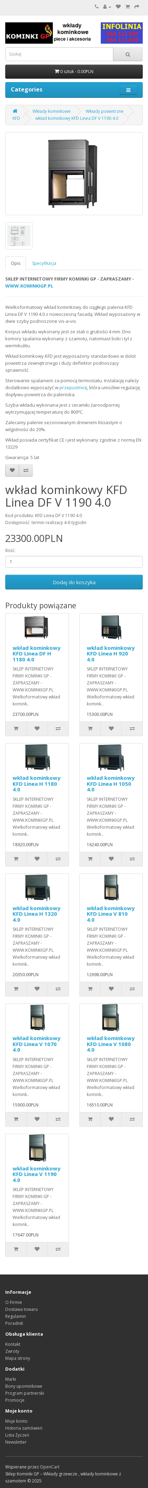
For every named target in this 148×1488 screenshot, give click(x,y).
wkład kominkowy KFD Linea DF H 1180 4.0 (37, 653)
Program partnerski (24, 1393)
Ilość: (10, 550)
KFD (16, 118)
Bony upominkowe (23, 1386)
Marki (10, 1379)
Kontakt (12, 1344)
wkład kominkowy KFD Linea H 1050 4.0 (111, 783)
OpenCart (49, 1467)
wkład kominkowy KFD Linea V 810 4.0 (111, 914)
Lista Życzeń (17, 1435)
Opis (15, 263)
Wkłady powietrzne (105, 111)
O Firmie (13, 1302)
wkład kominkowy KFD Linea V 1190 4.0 (37, 1174)
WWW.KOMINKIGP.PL (29, 286)
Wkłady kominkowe (52, 111)
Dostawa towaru (21, 1309)
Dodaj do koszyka (74, 582)
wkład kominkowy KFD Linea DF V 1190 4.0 (76, 118)
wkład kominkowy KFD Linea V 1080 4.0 (111, 1044)
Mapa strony (17, 1358)
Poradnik (14, 1323)
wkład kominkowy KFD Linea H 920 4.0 (111, 653)
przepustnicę (73, 387)
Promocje (14, 1400)
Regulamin (15, 1316)
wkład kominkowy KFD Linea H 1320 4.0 (37, 914)
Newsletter (16, 1442)
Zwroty (12, 1351)
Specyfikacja (44, 263)
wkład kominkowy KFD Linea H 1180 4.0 (37, 783)
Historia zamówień (23, 1428)
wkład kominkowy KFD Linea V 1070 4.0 (37, 1044)
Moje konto (16, 1421)
